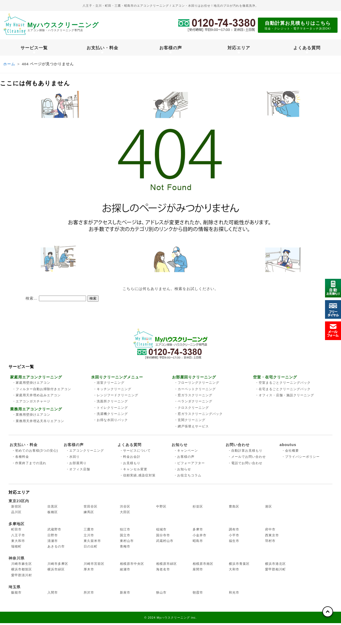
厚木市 (89, 571)
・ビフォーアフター (189, 465)
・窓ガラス (193, 397)
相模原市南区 (203, 565)
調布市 (234, 531)
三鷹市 (89, 531)
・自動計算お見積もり (245, 452)
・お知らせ (182, 471)
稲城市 (161, 531)
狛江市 (125, 531)
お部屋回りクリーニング (194, 379)
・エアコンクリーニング (85, 452)
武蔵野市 (54, 531)
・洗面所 (110, 403)
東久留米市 (92, 543)
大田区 (125, 514)
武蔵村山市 (164, 543)
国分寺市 (163, 537)
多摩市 (198, 531)
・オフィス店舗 (78, 471)
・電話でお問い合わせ (245, 465)
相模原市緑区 (166, 565)
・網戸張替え (191, 428)
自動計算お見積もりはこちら (298, 26)
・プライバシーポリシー (301, 459)
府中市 (270, 531)
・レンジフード (115, 397)
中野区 (161, 508)
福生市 (234, 543)
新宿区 (16, 508)
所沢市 (89, 594)
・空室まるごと (283, 385)
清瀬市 (52, 543)
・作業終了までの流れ (29, 465)
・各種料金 (20, 459)
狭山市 (161, 594)
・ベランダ (193, 403)
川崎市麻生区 (21, 565)
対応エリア (238, 48)
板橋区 (52, 514)
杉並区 (198, 508)
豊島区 (234, 508)
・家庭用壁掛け (31, 385)
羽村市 (270, 543)
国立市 (125, 537)
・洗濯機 (110, 416)
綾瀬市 (125, 571)
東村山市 (127, 543)
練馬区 (89, 514)
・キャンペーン (186, 452)
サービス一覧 (34, 48)
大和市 (234, 571)
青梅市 (125, 548)
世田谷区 (91, 508)
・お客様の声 (184, 459)
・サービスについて (135, 452)
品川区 (16, 514)
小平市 (234, 537)
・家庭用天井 (36, 397)
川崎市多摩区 (57, 565)
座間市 (198, 571)
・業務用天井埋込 (38, 423)
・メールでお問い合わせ (247, 459)
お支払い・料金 (102, 48)
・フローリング (196, 385)
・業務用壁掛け (31, 416)
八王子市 (18, 537)
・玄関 (189, 422)
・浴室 (108, 385)
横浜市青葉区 (239, 565)
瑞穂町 (16, 548)
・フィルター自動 (41, 391)
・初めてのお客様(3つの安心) (35, 452)
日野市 (52, 537)
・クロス (191, 409)
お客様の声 (170, 48)
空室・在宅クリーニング (275, 379)
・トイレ (110, 409)
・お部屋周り (76, 465)
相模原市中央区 (132, 565)
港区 (268, 508)
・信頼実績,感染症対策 (137, 477)
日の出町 (91, 548)
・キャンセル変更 (133, 471)
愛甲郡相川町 (275, 571)
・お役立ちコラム (187, 477)
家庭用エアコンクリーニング (36, 379)
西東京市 (272, 537)
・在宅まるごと (283, 391)
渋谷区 (125, 508)
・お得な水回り (110, 422)
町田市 (16, 531)
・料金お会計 (130, 459)
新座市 (125, 594)
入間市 (52, 594)
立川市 (89, 537)
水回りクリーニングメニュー (117, 379)
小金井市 (199, 537)
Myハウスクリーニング (73, 27)
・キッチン (112, 391)
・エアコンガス (31, 403)
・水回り (73, 459)
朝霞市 (198, 594)
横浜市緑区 (56, 571)
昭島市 (198, 543)
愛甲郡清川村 (21, 577)
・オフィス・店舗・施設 (284, 397)
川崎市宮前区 (94, 565)
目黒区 (52, 508)
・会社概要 (290, 452)
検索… (32, 300)
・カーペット (195, 391)
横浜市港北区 (275, 565)
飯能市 (16, 594)
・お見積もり (130, 465)
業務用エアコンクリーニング (36, 411)
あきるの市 (56, 548)
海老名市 (163, 571)
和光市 (234, 594)
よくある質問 (307, 48)
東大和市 (18, 543)
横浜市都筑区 (21, 571)
